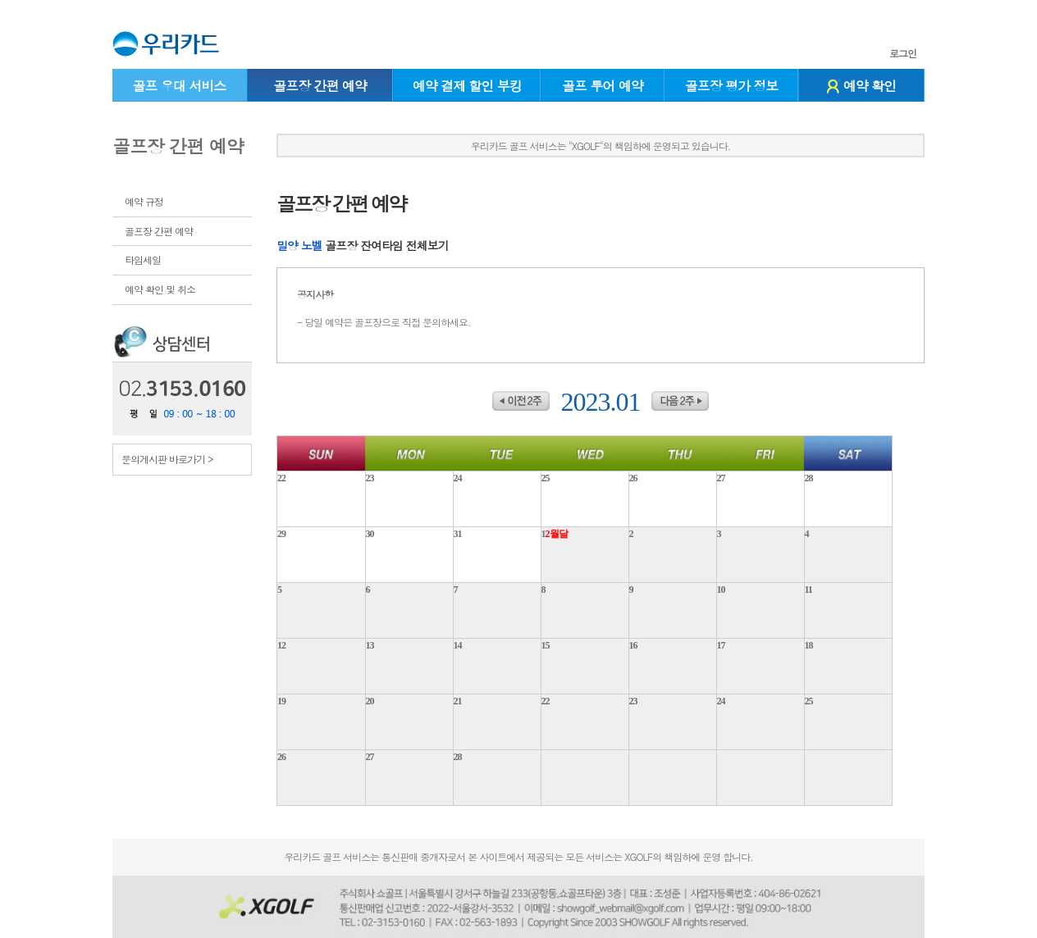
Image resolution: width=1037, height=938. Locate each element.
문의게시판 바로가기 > (167, 459)
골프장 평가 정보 (732, 85)
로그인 (902, 53)
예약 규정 (144, 201)
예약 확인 (861, 85)
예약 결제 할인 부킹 (467, 85)
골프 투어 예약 (602, 85)
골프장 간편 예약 (320, 85)
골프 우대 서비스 (179, 85)
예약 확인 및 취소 (160, 289)
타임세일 (143, 259)
